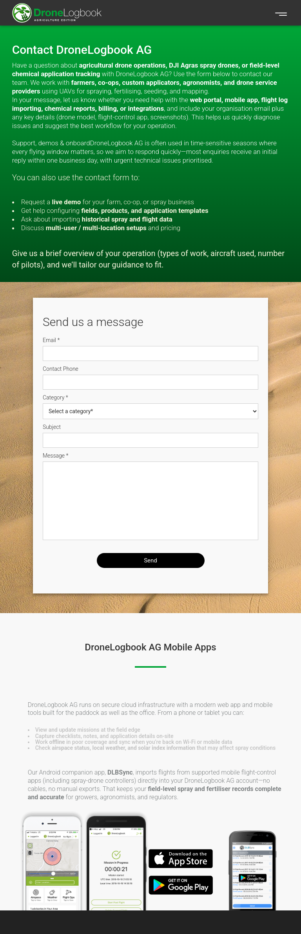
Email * (51, 340)
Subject (52, 427)
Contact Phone (60, 369)
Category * (55, 397)
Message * (55, 455)
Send (150, 560)
